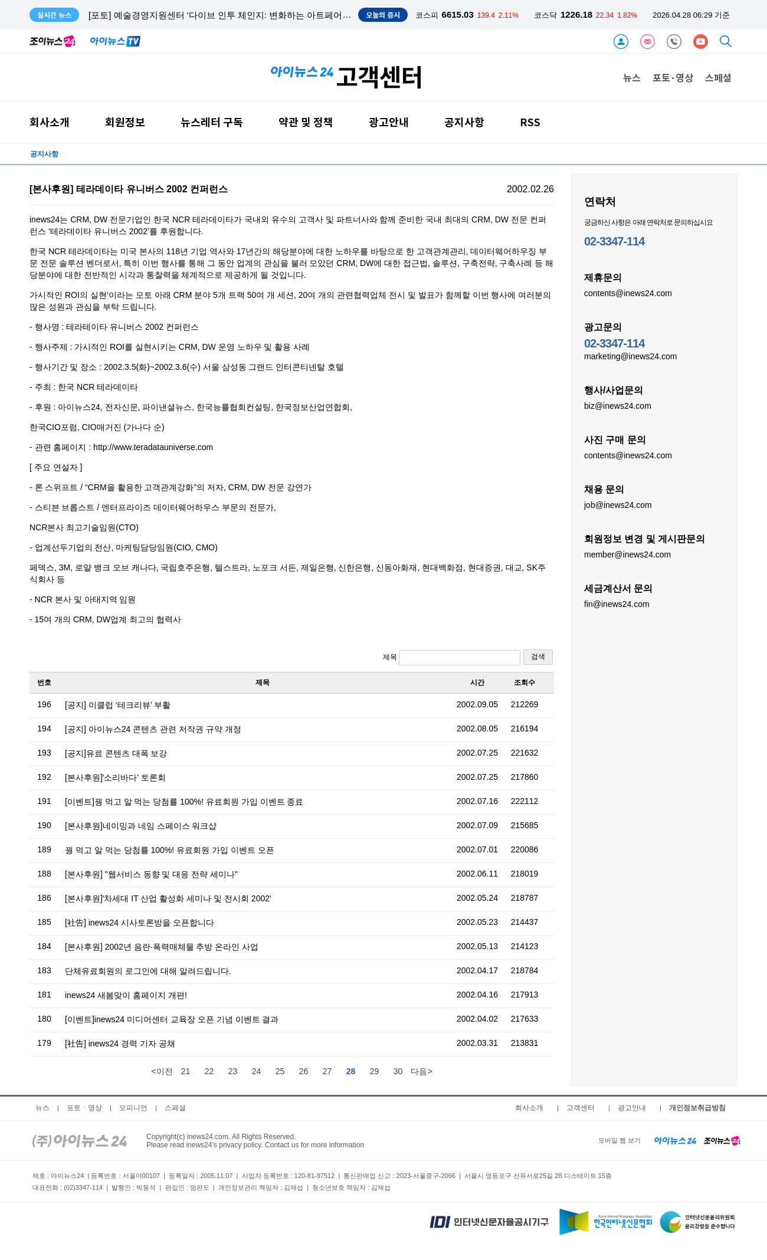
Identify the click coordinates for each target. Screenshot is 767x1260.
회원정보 (125, 122)
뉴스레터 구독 (212, 122)
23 (233, 1071)
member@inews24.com (627, 554)
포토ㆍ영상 (84, 1108)
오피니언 (133, 1108)
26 (304, 1071)
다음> (421, 1071)
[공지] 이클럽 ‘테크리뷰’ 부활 (118, 705)
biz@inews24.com (617, 405)
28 (351, 1071)
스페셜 (718, 77)
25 (280, 1071)
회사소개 (50, 122)
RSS (530, 122)
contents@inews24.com (628, 292)
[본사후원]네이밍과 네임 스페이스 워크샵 (141, 826)
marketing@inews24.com (630, 355)
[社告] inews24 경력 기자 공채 (120, 1043)
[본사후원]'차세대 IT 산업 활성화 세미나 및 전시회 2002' (168, 898)
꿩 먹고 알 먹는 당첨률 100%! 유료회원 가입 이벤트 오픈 (169, 850)
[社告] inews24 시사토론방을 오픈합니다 (139, 922)
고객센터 (580, 1108)
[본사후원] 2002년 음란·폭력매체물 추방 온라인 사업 (161, 946)
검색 (538, 656)
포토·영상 (673, 77)
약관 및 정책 (305, 122)
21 (186, 1071)
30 (398, 1071)
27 (327, 1071)
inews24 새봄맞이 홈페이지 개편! (126, 995)
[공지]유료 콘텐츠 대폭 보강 (116, 753)
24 (256, 1071)
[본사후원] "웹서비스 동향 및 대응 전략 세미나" (151, 874)
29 (374, 1071)
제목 (451, 657)
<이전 (161, 1071)
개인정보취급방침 (697, 1108)
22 (209, 1071)
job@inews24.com (618, 504)
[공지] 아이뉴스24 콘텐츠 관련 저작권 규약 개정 (153, 729)
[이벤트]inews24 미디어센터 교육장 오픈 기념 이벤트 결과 (171, 1019)
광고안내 (389, 122)
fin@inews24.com (617, 603)
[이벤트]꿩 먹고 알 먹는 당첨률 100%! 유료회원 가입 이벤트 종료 (184, 801)
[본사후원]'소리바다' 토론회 (115, 777)
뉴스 (632, 77)
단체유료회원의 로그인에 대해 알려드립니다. (148, 971)
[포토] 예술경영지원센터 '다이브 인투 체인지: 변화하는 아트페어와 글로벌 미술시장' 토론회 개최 (278, 15)
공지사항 (464, 122)
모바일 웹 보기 (619, 1140)
